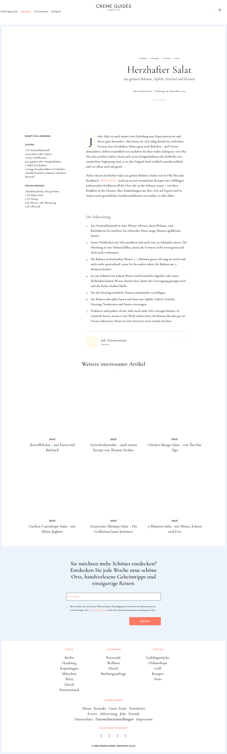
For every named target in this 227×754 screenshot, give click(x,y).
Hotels (113, 668)
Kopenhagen (69, 668)
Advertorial (159, 100)
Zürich (69, 684)
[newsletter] (125, 736)
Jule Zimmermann (143, 91)
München (69, 673)
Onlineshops (47, 16)
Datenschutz (84, 719)
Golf (157, 668)
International (69, 690)
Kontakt (100, 708)
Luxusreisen (30, 10)
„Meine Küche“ (108, 180)
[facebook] (101, 736)
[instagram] (109, 736)
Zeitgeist (62, 16)
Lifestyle (51, 10)
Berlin (69, 657)
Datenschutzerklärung (98, 610)
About (86, 708)
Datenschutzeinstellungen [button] (115, 719)
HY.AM (132, 746)
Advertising (108, 714)
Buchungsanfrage (113, 673)
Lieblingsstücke (15, 16)
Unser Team (117, 708)
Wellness (113, 663)
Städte (10, 10)
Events (92, 714)
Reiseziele (113, 657)
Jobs (123, 714)
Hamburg (69, 663)
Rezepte (32, 16)
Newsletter (137, 708)
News (158, 679)
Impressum (144, 719)
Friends (134, 714)
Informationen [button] (113, 700)
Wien (69, 679)
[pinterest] (117, 736)
